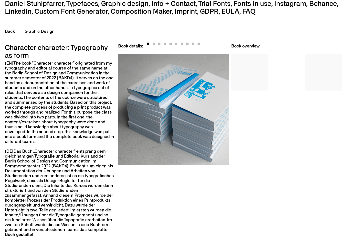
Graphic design (124, 3)
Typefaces (82, 3)
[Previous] (146, 109)
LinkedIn (18, 11)
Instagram (290, 3)
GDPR (209, 11)
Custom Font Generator (71, 11)
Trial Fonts (214, 3)
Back (10, 31)
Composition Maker (141, 11)
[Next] (201, 109)
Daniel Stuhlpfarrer (34, 3)
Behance (323, 3)
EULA (230, 11)
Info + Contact (173, 3)
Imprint (186, 11)
